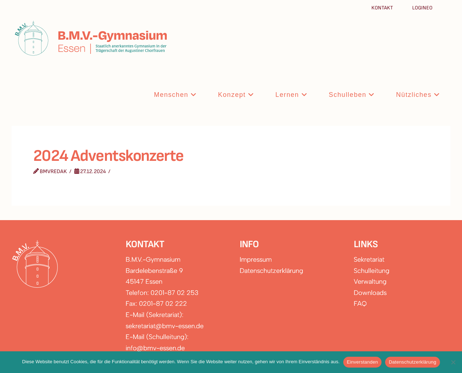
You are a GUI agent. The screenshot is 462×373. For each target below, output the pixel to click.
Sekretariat (369, 259)
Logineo (422, 8)
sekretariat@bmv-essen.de (165, 326)
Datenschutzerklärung (271, 271)
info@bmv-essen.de (155, 348)
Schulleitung (371, 271)
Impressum (256, 259)
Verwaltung (370, 282)
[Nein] (453, 362)
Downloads (370, 293)
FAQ (360, 304)
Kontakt (382, 8)
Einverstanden (362, 362)
